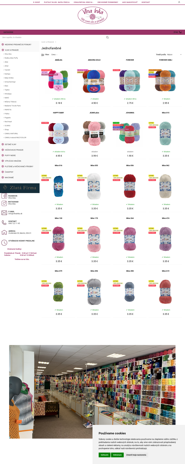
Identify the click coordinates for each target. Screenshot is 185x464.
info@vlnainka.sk (15, 209)
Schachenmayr (10, 77)
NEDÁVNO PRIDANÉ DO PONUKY (18, 40)
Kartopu (7, 69)
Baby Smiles (9, 73)
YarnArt (7, 65)
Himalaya (8, 89)
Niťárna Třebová (10, 97)
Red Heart (8, 117)
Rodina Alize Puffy (11, 53)
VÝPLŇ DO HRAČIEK (13, 156)
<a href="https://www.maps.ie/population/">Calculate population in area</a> (20, 277)
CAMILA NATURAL (11, 129)
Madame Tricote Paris (13, 101)
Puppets (8, 113)
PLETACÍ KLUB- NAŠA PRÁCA (57, 2)
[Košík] (166, 32)
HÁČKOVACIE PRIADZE (14, 145)
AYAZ (6, 61)
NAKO (7, 93)
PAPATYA (8, 105)
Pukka (7, 109)
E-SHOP (36, 2)
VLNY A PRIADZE (12, 45)
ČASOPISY (9, 167)
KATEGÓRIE (8, 32)
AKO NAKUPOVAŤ (130, 2)
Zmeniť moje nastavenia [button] (136, 455)
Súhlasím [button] (104, 455)
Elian (6, 81)
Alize (6, 57)
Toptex (7, 85)
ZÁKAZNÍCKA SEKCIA (83, 2)
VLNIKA (7, 121)
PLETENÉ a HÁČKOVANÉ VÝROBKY (19, 162)
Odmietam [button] (117, 455)
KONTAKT (146, 2)
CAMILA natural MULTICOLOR (15, 133)
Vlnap (7, 125)
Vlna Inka (8, 49)
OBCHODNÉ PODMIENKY (108, 2)
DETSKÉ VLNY (10, 139)
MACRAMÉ (9, 173)
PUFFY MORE (10, 151)
